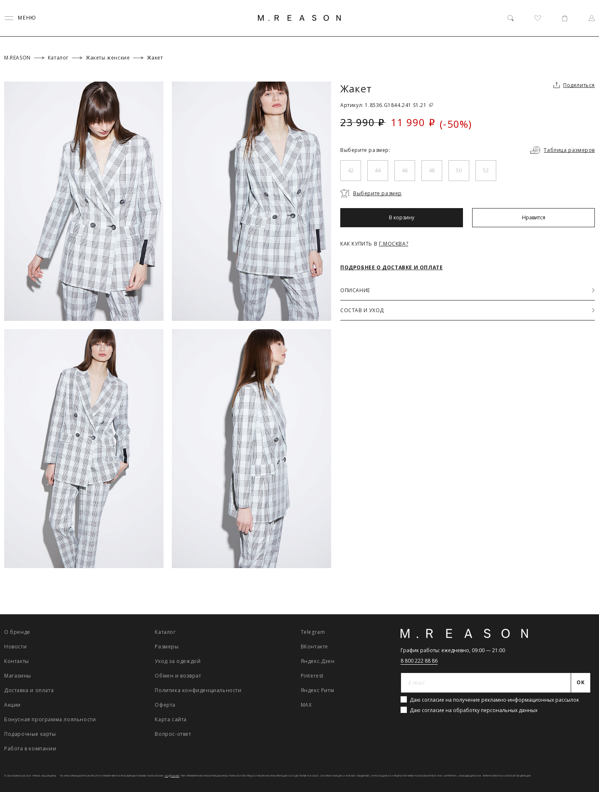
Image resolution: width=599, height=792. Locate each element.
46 (405, 170)
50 (459, 170)
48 (432, 170)
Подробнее (172, 775)
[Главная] (299, 18)
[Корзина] (565, 18)
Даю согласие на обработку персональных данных (473, 710)
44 (378, 170)
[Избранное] (538, 18)
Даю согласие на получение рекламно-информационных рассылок (494, 699)
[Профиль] (592, 18)
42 (351, 170)
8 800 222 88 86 (419, 660)
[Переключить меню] (20, 18)
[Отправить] (581, 683)
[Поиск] (510, 18)
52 (486, 170)
